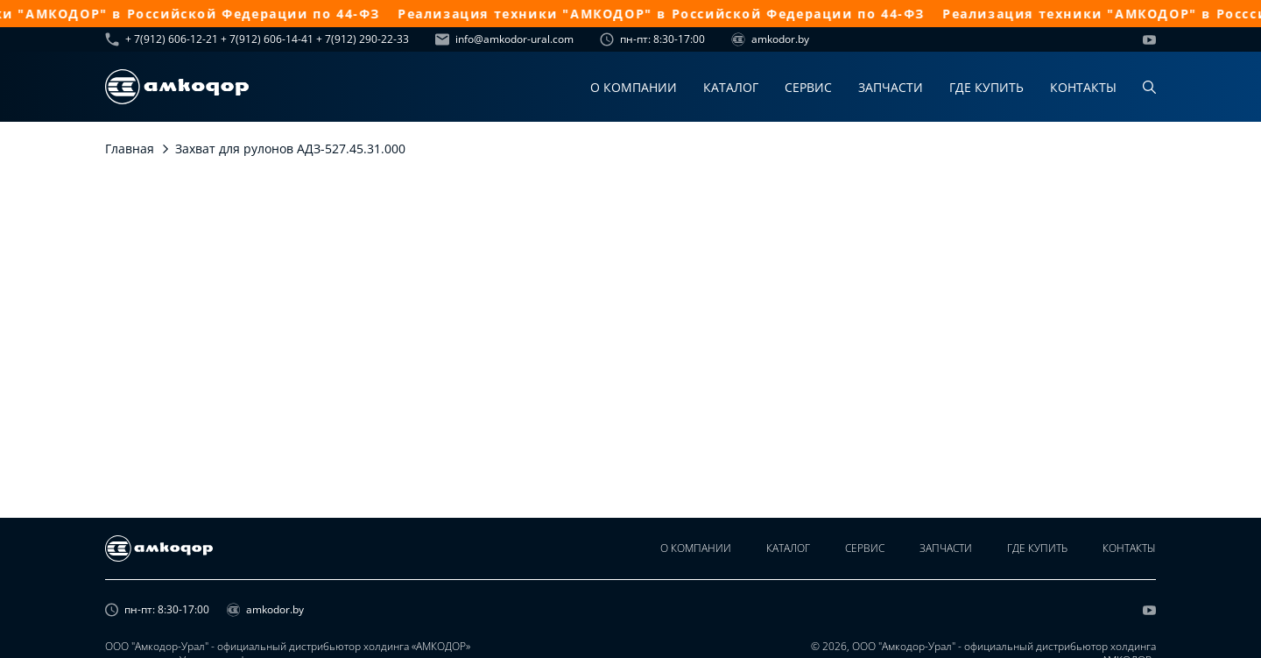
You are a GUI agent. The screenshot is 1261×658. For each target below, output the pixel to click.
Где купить (986, 87)
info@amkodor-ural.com (504, 39)
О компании (633, 87)
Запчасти (890, 87)
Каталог (730, 87)
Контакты (1083, 87)
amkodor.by (770, 39)
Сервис (808, 87)
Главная (129, 148)
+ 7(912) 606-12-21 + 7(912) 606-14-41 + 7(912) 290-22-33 (257, 39)
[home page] (177, 86)
